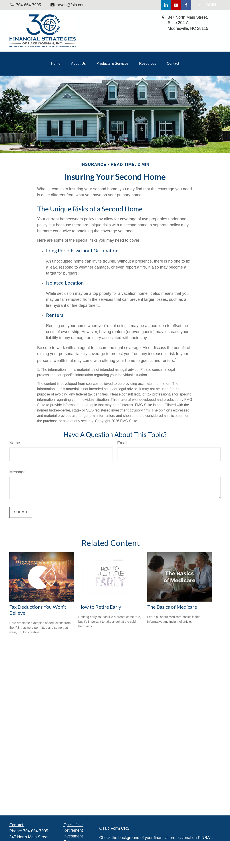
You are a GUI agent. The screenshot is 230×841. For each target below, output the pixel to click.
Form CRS (120, 828)
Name (14, 443)
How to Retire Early (99, 607)
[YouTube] (176, 5)
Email (122, 443)
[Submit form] (20, 512)
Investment (73, 836)
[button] (56, 63)
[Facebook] (186, 5)
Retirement (73, 830)
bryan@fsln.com (67, 5)
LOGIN (207, 5)
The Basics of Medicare (172, 607)
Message (17, 472)
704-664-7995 (35, 831)
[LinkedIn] (166, 5)
